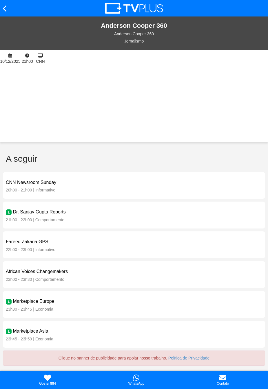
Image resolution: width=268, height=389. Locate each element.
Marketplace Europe (33, 301)
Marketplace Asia (30, 331)
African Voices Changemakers (37, 271)
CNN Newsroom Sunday (31, 182)
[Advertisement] (157, 96)
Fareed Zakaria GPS (27, 241)
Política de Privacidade (188, 358)
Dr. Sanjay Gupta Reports (39, 211)
